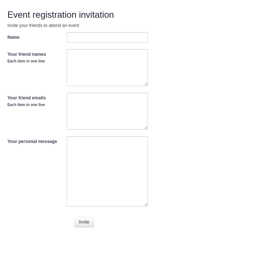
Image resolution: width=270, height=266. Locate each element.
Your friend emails (26, 101)
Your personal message (32, 141)
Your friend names (26, 57)
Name (13, 37)
